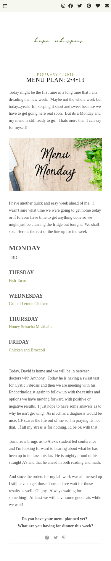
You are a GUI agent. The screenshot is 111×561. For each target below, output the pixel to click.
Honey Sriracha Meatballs (30, 327)
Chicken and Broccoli (27, 350)
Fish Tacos (18, 280)
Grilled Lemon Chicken (28, 303)
